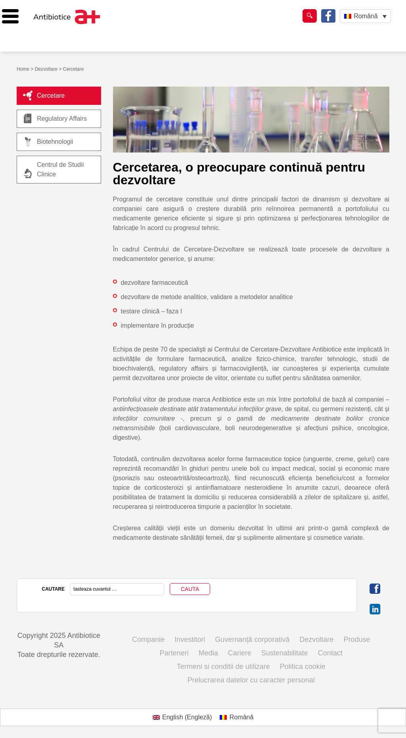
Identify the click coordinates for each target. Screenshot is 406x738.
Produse (356, 639)
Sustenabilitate (284, 653)
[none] (365, 16)
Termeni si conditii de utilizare (223, 666)
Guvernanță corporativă (252, 639)
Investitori (189, 639)
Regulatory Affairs (55, 119)
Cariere (239, 653)
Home (23, 69)
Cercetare (44, 95)
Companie (148, 639)
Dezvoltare (46, 69)
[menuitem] (365, 16)
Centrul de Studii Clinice (60, 169)
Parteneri (174, 653)
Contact (330, 653)
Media (208, 653)
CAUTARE (53, 589)
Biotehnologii (48, 142)
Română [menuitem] (365, 16)
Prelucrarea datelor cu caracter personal (251, 680)
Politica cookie (303, 666)
